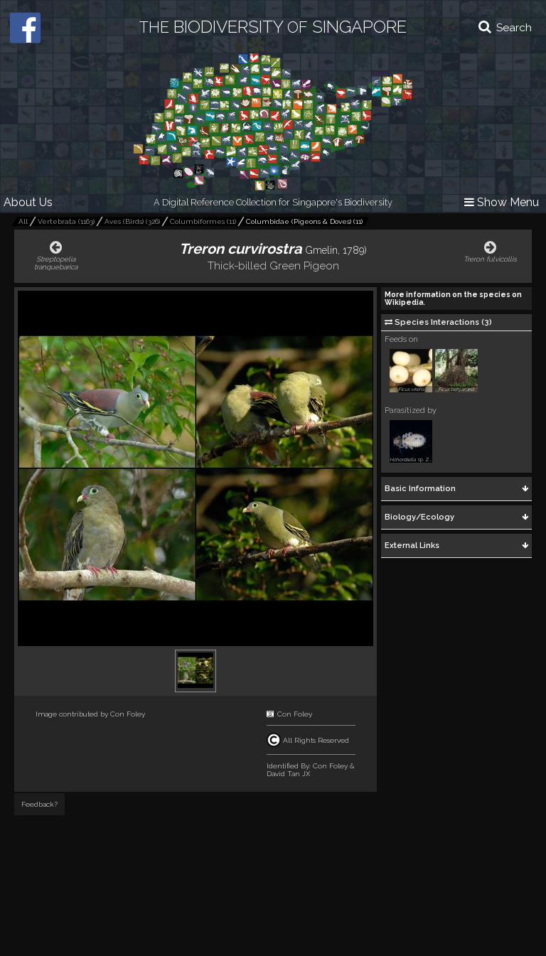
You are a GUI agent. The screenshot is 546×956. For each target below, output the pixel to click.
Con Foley (127, 714)
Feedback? (39, 804)
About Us (28, 202)
